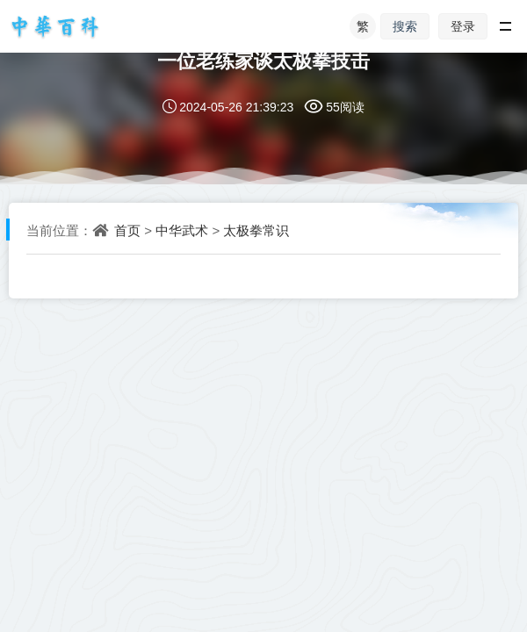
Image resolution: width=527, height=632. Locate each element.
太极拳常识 (256, 230)
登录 (463, 26)
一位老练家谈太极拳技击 (263, 60)
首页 (127, 230)
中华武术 (181, 230)
